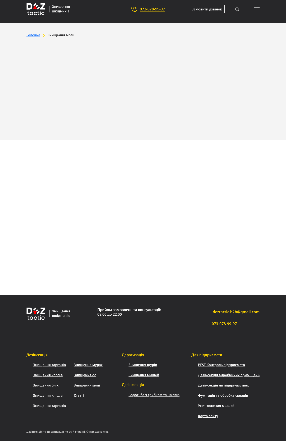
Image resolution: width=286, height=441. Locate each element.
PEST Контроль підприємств (221, 364)
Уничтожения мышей (216, 405)
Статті (79, 395)
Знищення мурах (88, 364)
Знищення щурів (142, 364)
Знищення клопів (48, 375)
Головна (33, 35)
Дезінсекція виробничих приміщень (228, 375)
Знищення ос (85, 375)
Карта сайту (208, 416)
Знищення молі (87, 385)
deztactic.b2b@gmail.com (224, 312)
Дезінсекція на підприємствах (223, 385)
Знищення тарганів (49, 364)
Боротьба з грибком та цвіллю (153, 395)
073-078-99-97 (152, 8)
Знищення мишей (143, 375)
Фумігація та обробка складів (223, 395)
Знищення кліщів (48, 395)
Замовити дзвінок (207, 9)
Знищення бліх (45, 385)
